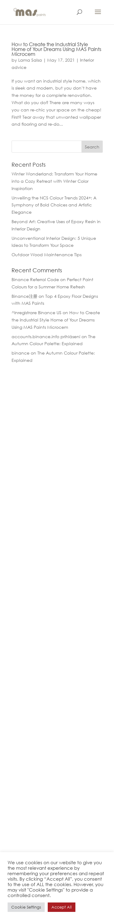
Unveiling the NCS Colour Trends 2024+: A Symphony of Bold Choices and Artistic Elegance (54, 205)
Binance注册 (24, 296)
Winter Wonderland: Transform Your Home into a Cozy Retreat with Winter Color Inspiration (54, 181)
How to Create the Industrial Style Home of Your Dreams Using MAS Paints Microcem (56, 49)
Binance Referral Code (35, 279)
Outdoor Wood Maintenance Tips (46, 254)
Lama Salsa (30, 60)
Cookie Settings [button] (26, 907)
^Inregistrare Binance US (36, 312)
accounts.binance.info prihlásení (46, 336)
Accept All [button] (61, 907)
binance (20, 353)
